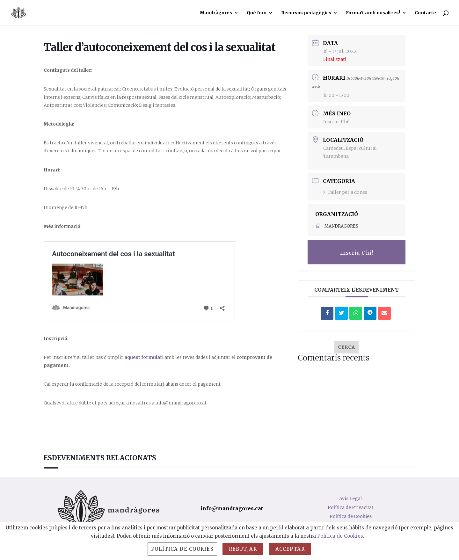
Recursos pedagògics (306, 13)
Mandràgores (216, 13)
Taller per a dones (345, 192)
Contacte (425, 13)
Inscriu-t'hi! (336, 122)
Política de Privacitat (350, 507)
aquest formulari (144, 357)
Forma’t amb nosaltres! (373, 13)
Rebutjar (243, 549)
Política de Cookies (351, 516)
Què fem (256, 13)
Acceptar (290, 549)
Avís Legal (350, 498)
